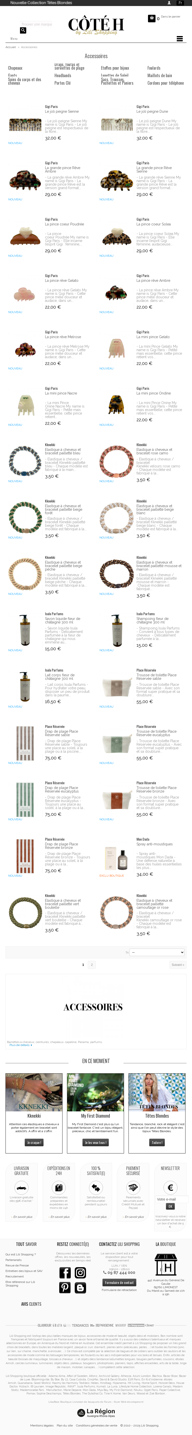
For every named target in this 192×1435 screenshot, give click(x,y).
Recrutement (15, 1276)
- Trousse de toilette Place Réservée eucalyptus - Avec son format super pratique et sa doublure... (159, 746)
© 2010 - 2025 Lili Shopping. (139, 1425)
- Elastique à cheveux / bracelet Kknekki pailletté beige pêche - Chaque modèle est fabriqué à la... (65, 580)
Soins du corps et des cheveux (24, 81)
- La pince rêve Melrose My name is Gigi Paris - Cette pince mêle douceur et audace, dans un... (67, 351)
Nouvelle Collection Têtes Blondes (41, 3)
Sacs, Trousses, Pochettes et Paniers (117, 81)
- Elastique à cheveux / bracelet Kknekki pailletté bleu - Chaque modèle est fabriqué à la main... (66, 464)
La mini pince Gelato (153, 337)
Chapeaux (15, 68)
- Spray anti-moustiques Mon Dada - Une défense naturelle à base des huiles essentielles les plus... (159, 861)
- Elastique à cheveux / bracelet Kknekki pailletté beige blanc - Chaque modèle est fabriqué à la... (157, 523)
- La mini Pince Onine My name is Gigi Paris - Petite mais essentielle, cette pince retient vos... (159, 408)
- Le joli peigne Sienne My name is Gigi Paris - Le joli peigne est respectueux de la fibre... (66, 126)
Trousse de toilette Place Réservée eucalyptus (156, 733)
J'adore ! (157, 1142)
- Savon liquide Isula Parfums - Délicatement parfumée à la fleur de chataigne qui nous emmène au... (64, 635)
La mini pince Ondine (153, 393)
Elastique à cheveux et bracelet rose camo (154, 451)
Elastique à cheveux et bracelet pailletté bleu (63, 451)
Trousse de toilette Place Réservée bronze (156, 789)
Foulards (154, 68)
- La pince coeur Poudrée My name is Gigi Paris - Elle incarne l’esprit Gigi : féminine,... (67, 239)
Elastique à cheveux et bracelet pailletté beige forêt (63, 509)
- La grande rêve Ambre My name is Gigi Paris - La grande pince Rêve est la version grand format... (67, 182)
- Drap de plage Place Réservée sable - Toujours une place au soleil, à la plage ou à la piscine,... (66, 746)
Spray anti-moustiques (154, 844)
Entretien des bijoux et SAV (24, 1271)
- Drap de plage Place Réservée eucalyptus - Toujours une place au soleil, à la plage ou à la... (65, 802)
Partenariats (14, 1260)
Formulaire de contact (119, 1282)
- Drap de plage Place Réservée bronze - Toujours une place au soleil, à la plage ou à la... (67, 859)
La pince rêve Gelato (61, 281)
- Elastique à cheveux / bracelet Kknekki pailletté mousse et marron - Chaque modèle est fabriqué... (156, 582)
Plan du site (65, 1425)
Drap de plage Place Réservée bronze (61, 846)
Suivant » (178, 965)
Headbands (62, 75)
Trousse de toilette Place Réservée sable (156, 677)
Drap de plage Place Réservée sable (61, 733)
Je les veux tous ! (95, 1142)
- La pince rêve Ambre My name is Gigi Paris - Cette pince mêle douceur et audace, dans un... (157, 295)
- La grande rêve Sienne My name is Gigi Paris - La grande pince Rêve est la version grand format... (158, 182)
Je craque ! (34, 1142)
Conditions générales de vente (96, 1425)
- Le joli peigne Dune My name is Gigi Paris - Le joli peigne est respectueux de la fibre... (158, 126)
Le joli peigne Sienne (62, 111)
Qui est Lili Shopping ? (21, 1254)
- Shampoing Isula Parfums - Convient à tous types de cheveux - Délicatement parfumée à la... (158, 633)
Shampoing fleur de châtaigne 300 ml (152, 620)
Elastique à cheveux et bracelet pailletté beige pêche (63, 565)
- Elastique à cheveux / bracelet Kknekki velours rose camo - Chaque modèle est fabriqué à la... (158, 466)
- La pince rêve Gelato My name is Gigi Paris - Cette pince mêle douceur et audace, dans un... (66, 295)
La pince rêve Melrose (63, 337)
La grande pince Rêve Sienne (154, 169)
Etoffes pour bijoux (115, 68)
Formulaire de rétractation (119, 1290)
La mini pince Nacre (61, 393)
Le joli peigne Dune (152, 111)
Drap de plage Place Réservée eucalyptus (62, 789)
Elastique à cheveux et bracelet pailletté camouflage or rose (154, 903)
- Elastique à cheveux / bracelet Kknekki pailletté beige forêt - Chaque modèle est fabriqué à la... (65, 523)
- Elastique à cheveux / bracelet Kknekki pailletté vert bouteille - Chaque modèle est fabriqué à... (65, 918)
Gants (12, 75)
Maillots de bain (160, 75)
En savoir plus (22, 1217)
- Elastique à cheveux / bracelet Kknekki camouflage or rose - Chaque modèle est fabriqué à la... (159, 920)
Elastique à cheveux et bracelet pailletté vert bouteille (63, 903)
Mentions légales (42, 1425)
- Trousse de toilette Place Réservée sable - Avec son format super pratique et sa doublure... (158, 690)
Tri (127, 952)
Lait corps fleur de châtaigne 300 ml (59, 677)
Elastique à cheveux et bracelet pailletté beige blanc (155, 509)
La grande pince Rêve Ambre (62, 169)
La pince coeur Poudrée (64, 224)
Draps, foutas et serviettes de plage (69, 66)
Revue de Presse (17, 1265)
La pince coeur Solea (153, 224)
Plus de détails (20, 1045)
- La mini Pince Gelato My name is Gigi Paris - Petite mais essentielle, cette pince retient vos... (159, 351)
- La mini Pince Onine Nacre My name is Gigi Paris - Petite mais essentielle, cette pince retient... (64, 410)
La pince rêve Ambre (153, 281)
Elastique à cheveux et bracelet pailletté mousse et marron (159, 565)
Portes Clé (62, 83)
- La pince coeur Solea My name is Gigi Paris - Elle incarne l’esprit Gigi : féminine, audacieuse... (157, 239)
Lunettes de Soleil (114, 75)
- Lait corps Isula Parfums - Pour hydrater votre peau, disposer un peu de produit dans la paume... (67, 690)
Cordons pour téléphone (166, 83)
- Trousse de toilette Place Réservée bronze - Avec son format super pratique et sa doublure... (157, 802)
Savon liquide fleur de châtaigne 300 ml (62, 620)
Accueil (11, 47)
